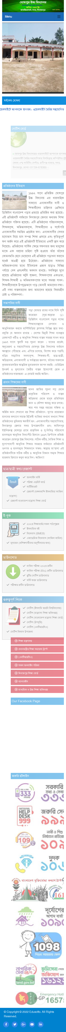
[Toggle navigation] (59, 16)
